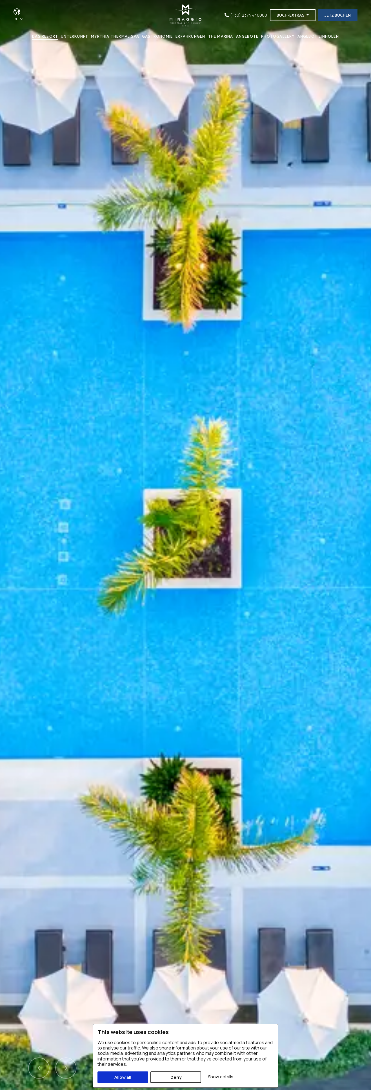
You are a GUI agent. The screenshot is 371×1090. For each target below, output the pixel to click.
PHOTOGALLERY (277, 36)
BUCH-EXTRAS (291, 15)
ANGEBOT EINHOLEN (318, 36)
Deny (175, 1077)
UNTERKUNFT (74, 36)
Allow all (122, 1077)
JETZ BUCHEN (338, 15)
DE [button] (17, 19)
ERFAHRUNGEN (190, 36)
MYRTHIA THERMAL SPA (115, 36)
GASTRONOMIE (157, 36)
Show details (220, 1077)
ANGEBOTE (247, 36)
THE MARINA (220, 36)
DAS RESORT (45, 36)
